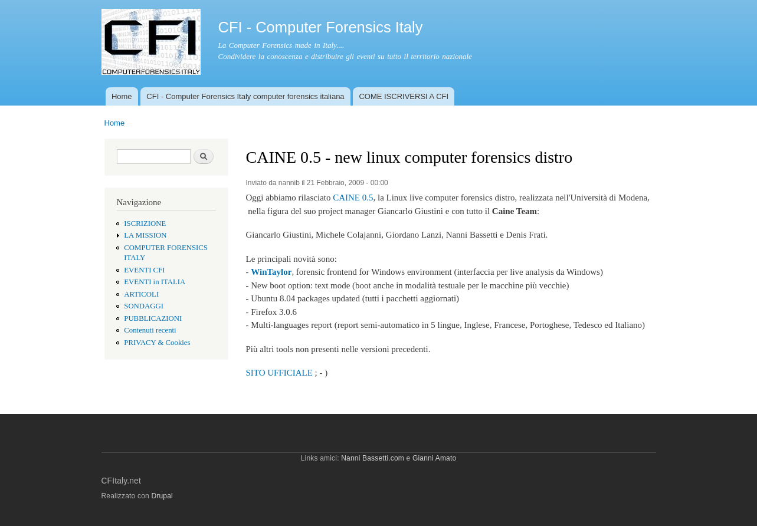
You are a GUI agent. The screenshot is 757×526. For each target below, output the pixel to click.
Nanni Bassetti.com (372, 458)
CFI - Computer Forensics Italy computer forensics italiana (245, 96)
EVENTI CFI (144, 270)
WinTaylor (271, 272)
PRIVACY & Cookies (157, 342)
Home (122, 96)
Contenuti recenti (150, 330)
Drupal (162, 496)
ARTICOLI (141, 294)
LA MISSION (145, 235)
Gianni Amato (434, 458)
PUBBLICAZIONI (153, 318)
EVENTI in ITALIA (154, 282)
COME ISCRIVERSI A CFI (403, 96)
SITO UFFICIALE (279, 372)
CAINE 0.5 (353, 197)
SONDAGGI (143, 306)
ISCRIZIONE (145, 223)
